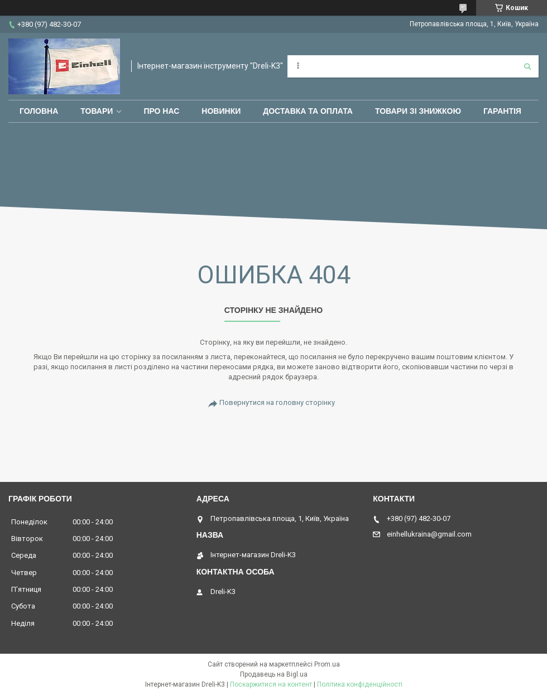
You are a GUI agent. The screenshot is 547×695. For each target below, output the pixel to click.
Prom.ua (327, 664)
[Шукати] (527, 66)
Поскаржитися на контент (271, 684)
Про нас (161, 111)
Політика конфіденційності (359, 684)
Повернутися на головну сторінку (277, 402)
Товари (96, 111)
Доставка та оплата (308, 111)
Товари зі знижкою (418, 111)
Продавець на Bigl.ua (274, 674)
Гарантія (502, 111)
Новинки (221, 111)
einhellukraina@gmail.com (429, 534)
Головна (39, 111)
